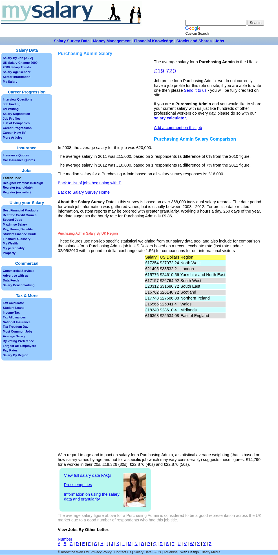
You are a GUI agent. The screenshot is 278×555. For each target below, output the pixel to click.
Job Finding (11, 104)
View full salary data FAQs (87, 475)
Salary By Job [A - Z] (18, 58)
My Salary (10, 81)
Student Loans (13, 307)
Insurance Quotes (16, 155)
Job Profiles (12, 118)
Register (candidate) (18, 187)
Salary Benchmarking (19, 285)
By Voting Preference (18, 341)
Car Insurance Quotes (19, 160)
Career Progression (17, 128)
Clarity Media (210, 552)
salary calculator (170, 118)
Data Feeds (11, 280)
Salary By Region (15, 355)
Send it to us (195, 90)
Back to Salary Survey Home (84, 192)
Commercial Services (18, 270)
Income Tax (11, 312)
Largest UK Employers (19, 346)
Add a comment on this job (178, 127)
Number (65, 539)
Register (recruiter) (17, 192)
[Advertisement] (106, 99)
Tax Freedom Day (15, 326)
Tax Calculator (13, 303)
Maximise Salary (15, 224)
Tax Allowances (14, 317)
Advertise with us (15, 275)
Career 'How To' (14, 132)
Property (9, 253)
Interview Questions (17, 99)
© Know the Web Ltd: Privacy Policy (84, 552)
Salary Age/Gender (16, 72)
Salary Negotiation (16, 113)
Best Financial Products (20, 210)
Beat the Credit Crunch (20, 215)
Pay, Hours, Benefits (18, 229)
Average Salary (14, 336)
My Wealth (10, 243)
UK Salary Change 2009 (20, 62)
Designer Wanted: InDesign (23, 183)
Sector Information (16, 76)
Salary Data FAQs (147, 552)
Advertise (171, 552)
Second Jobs (12, 219)
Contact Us (122, 552)
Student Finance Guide (20, 234)
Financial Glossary (16, 239)
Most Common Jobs (17, 331)
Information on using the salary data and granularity (92, 496)
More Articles (12, 137)
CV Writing (11, 109)
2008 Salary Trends (17, 67)
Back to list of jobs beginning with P (90, 183)
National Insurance (16, 322)
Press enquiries (78, 484)
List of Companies (16, 123)
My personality (14, 248)
